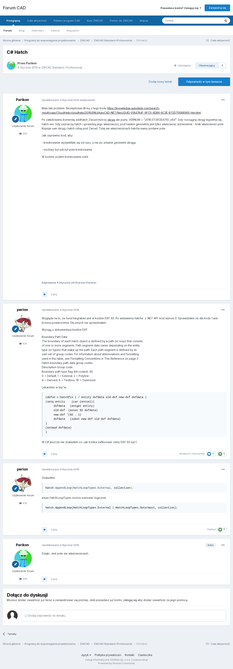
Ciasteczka (145, 655)
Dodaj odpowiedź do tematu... (46, 615)
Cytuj (54, 294)
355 (23, 133)
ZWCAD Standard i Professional (61, 67)
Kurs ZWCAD (95, 20)
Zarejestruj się (217, 7)
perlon (22, 310)
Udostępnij (182, 65)
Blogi (22, 30)
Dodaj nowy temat (160, 81)
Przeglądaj (13, 22)
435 (23, 343)
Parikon (31, 63)
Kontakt (129, 655)
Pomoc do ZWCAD (121, 20)
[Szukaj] (182, 20)
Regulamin (73, 30)
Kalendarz (38, 30)
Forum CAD (14, 7)
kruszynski (199, 453)
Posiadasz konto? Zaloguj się (181, 8)
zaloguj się (130, 600)
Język (86, 655)
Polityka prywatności (108, 655)
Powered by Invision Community (116, 663)
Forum (7, 30)
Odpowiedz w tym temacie (204, 81)
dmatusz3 (185, 453)
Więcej (144, 20)
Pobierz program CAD (67, 20)
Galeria (55, 30)
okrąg (111, 119)
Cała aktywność (37, 20)
